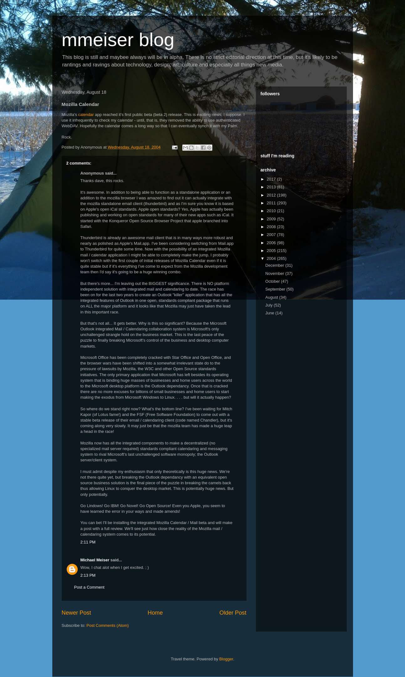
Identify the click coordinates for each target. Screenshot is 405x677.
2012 (272, 195)
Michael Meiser (95, 560)
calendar (86, 114)
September (275, 289)
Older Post (233, 613)
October (273, 281)
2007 (272, 234)
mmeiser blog (118, 39)
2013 (272, 187)
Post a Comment (89, 587)
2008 (272, 226)
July (269, 305)
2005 (272, 250)
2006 (272, 242)
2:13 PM (88, 575)
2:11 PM (88, 542)
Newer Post (76, 613)
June (270, 313)
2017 (272, 179)
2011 (272, 203)
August (272, 297)
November (275, 273)
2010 (272, 210)
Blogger (226, 659)
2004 (272, 258)
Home (155, 613)
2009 (272, 219)
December (275, 265)
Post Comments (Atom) (107, 625)
